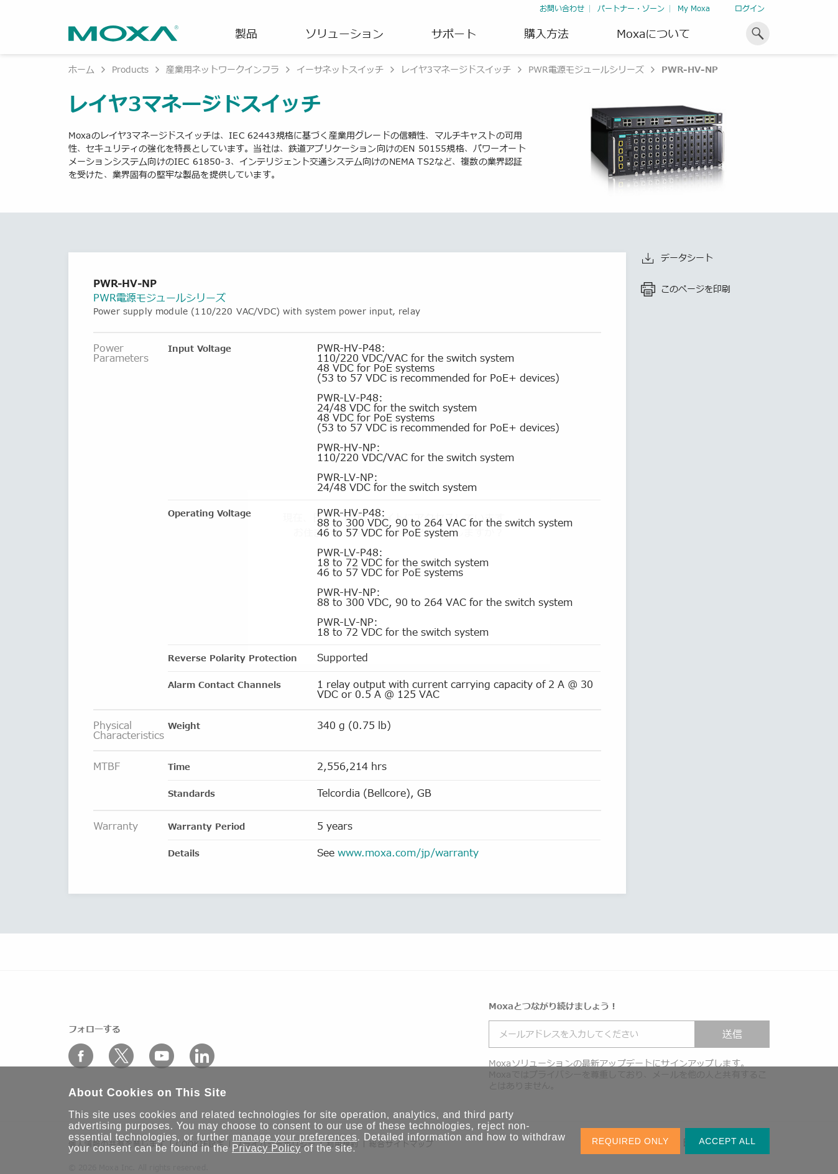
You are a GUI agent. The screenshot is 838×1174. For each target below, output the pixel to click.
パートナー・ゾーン (631, 8)
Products (130, 69)
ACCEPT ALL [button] (727, 1141)
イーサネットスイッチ (340, 69)
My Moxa (694, 8)
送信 (732, 1034)
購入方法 (546, 33)
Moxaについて (653, 33)
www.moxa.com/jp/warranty (408, 853)
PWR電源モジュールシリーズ (586, 69)
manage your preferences (295, 1137)
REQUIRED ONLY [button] (630, 1141)
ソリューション (344, 33)
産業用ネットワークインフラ (222, 69)
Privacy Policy (266, 1148)
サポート (453, 33)
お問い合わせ (562, 8)
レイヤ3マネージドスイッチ (456, 69)
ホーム (81, 69)
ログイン (750, 8)
